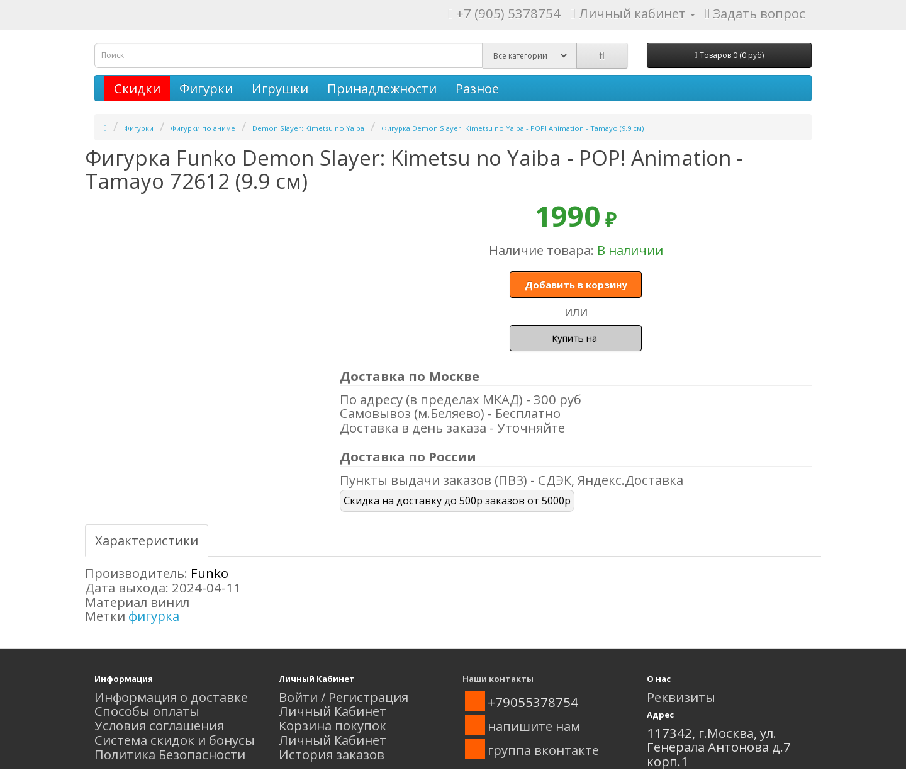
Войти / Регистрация (343, 697)
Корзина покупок (332, 725)
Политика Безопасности (169, 754)
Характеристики (146, 540)
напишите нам (534, 726)
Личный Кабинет (332, 711)
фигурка (153, 616)
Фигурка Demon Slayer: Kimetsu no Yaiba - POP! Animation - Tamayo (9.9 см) (512, 128)
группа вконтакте (543, 750)
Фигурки (206, 88)
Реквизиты (681, 697)
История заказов (331, 754)
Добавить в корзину (576, 284)
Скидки (137, 88)
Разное (477, 88)
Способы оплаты (146, 711)
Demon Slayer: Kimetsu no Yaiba (308, 128)
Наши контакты (498, 678)
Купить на (576, 338)
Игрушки (280, 88)
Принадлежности (382, 88)
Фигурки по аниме (203, 128)
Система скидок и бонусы (174, 740)
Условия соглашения (159, 725)
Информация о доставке (171, 697)
